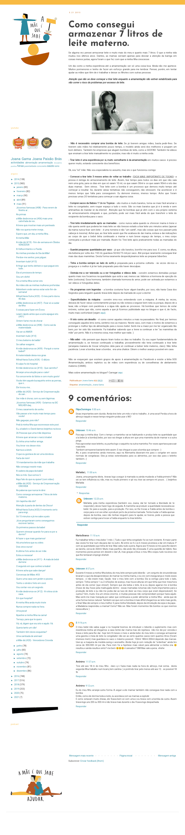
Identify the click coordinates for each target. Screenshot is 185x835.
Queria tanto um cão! (26, 627)
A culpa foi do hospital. (27, 364)
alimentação (31, 162)
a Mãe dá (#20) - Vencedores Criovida (34, 640)
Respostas (84, 493)
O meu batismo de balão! (28, 340)
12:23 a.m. (99, 499)
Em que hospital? (24, 598)
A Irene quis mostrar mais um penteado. (35, 225)
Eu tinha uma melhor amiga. (29, 441)
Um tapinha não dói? (26, 501)
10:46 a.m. (91, 430)
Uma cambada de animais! (29, 636)
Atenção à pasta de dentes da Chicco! (34, 505)
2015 (17, 183)
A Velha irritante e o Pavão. (29, 249)
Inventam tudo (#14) (26, 336)
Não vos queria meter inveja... (30, 229)
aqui (120, 372)
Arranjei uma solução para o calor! (32, 372)
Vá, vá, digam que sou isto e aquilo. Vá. (34, 623)
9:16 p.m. (82, 623)
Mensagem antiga (167, 755)
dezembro (22, 671)
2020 (17, 693)
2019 (17, 689)
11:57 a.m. (91, 661)
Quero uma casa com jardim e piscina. (34, 579)
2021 (17, 697)
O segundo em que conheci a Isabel (33, 566)
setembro (22, 658)
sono (57, 166)
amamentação (85, 385)
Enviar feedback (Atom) (92, 761)
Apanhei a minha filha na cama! (31, 615)
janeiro (20, 187)
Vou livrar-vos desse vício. (28, 445)
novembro (22, 666)
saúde (50, 165)
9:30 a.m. (96, 409)
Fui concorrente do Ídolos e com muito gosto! (38, 376)
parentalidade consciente (35, 166)
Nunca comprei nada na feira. (30, 606)
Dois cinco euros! (24, 547)
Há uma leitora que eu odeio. (30, 542)
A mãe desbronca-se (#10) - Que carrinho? (37, 368)
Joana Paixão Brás (47, 159)
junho (20, 645)
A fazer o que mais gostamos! (30, 538)
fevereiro (21, 191)
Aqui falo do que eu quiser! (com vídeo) (35, 479)
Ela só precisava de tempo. (29, 272)
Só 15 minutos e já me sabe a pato (33, 516)
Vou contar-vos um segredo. (30, 587)
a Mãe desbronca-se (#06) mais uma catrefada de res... (34, 219)
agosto (20, 654)
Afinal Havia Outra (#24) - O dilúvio (33, 359)
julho (19, 650)
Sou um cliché (23, 277)
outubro (21, 662)
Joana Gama (98, 385)
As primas (21, 214)
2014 (17, 179)
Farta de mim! (23, 458)
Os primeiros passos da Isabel (30, 527)
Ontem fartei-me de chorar (29, 321)
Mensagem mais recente (81, 755)
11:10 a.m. (95, 535)
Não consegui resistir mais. (29, 466)
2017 (17, 680)
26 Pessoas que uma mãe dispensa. (33, 433)
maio (19, 204)
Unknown (80, 430)
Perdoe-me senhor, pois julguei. (31, 257)
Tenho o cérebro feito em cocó (31, 583)
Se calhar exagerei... (26, 344)
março (20, 195)
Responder (81, 421)
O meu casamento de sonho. (30, 409)
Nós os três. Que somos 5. (28, 475)
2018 (17, 684)
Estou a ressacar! (24, 555)
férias (20, 165)
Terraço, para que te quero (29, 619)
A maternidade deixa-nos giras (31, 355)
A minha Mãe (22, 238)
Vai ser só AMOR (24, 332)
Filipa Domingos (83, 409)
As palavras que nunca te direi (30, 490)
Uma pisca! (21, 611)
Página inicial (126, 755)
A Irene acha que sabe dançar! (30, 570)
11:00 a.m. (92, 472)
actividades (17, 162)
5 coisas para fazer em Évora (30, 310)
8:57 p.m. (90, 568)
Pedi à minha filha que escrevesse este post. (37, 424)
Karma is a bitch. (24, 450)
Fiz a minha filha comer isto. (29, 281)
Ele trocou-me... (23, 387)
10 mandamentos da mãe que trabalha (35, 462)
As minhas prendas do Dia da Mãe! (33, 253)
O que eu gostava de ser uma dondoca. (35, 454)
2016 (17, 676)
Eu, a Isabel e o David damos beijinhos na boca (38, 429)
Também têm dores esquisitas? (31, 632)
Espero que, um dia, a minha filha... (32, 234)
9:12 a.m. (90, 686)
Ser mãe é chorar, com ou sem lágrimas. (35, 398)
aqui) (102, 312)
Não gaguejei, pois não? (27, 420)
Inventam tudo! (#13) (26, 261)
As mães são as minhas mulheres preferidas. (38, 285)
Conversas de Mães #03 (28, 574)
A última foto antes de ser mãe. (31, 551)
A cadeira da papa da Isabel (29, 471)
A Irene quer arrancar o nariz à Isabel (34, 437)
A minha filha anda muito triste (31, 602)
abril (19, 200)
